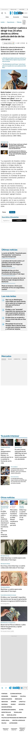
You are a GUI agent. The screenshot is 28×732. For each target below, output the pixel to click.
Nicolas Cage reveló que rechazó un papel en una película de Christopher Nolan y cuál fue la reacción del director (18, 146)
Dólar (7, 17)
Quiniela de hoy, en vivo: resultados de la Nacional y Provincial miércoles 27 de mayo (13, 272)
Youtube (17, 688)
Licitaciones (13, 723)
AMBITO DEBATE (22, 729)
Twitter (2, 688)
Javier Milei (21, 9)
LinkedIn (13, 688)
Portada (4, 693)
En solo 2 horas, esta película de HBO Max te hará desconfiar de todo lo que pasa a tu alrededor (21, 454)
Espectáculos (10, 22)
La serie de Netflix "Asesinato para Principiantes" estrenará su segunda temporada (14, 255)
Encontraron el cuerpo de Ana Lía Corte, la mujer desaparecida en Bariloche (13, 280)
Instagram (9, 688)
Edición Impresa (6, 707)
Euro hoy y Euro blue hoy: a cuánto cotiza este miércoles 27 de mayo (13, 567)
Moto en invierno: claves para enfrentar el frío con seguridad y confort (13, 287)
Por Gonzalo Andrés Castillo (7, 631)
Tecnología (18, 712)
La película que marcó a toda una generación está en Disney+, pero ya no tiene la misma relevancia (19, 471)
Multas (3, 723)
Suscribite (19, 220)
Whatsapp (21, 688)
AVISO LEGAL (5, 720)
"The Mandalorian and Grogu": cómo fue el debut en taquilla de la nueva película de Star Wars (14, 65)
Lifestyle (22, 701)
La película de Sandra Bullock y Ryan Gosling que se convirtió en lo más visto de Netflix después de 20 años (18, 153)
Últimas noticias (15, 693)
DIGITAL (6, 729)
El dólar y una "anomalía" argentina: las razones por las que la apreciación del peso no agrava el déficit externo (16, 312)
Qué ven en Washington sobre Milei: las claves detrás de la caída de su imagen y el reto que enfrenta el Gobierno (16, 303)
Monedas (3, 359)
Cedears (24, 359)
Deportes (22, 704)
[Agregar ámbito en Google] (8, 43)
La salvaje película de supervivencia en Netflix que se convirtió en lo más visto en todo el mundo (19, 481)
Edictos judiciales (18, 720)
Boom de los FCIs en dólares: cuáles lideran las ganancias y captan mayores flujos (13, 627)
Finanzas (14, 696)
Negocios (4, 701)
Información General (8, 709)
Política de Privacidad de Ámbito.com (13, 717)
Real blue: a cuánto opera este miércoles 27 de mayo (11, 590)
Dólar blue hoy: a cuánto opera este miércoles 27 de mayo (13, 559)
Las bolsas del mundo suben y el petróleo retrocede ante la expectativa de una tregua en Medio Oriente (13, 263)
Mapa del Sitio (11, 715)
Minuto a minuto (14, 507)
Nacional (4, 704)
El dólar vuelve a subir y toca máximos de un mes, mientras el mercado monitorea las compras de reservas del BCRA (5, 523)
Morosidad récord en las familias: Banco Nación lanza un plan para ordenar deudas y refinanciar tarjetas (16, 326)
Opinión (13, 701)
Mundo (13, 704)
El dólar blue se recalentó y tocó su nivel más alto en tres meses (16, 319)
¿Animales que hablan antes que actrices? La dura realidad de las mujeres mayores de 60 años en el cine (14, 59)
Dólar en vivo (13, 9)
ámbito (3, 22)
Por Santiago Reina (5, 603)
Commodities (17, 359)
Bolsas (10, 359)
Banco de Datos (6, 699)
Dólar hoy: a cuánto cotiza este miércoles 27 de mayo (23, 514)
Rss (2, 715)
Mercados (18, 699)
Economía (16, 17)
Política (23, 696)
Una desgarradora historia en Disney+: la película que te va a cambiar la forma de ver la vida (7, 456)
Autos (21, 709)
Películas (19, 22)
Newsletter (23, 688)
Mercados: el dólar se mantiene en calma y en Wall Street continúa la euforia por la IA (14, 517)
